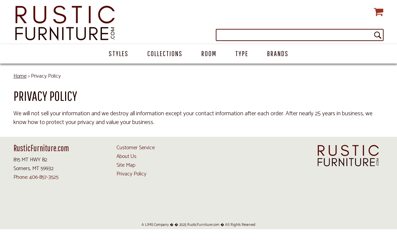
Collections (165, 53)
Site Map (125, 165)
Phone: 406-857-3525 (35, 177)
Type (241, 53)
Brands (278, 53)
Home (20, 76)
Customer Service (135, 147)
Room (208, 53)
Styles (119, 53)
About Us (126, 156)
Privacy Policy (131, 173)
